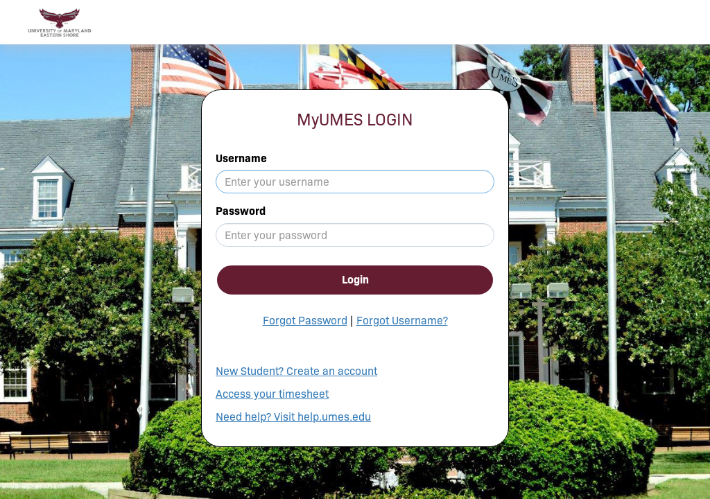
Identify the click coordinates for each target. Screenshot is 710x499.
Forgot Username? (402, 320)
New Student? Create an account (296, 371)
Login (355, 279)
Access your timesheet (272, 394)
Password (241, 211)
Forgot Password (305, 320)
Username (241, 158)
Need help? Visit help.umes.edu (293, 416)
